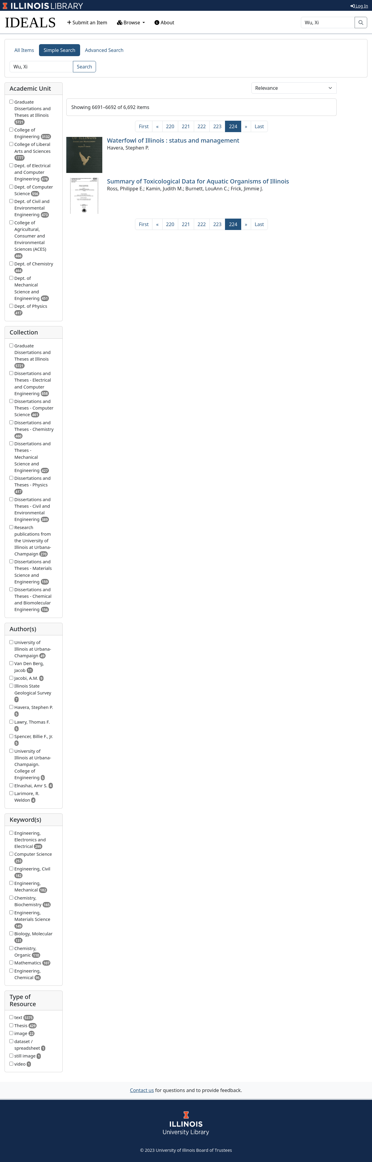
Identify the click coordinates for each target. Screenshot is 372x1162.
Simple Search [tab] (60, 50)
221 (186, 126)
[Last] (259, 126)
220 (170, 126)
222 (202, 126)
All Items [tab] (24, 50)
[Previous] (157, 126)
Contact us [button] (142, 1090)
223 (217, 126)
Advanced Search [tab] (104, 50)
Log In (359, 6)
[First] (143, 126)
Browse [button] (129, 22)
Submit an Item (87, 22)
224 (235, 126)
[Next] (246, 126)
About (164, 22)
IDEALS (30, 22)
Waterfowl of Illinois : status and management (173, 140)
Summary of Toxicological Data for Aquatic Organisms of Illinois (198, 181)
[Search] (328, 22)
